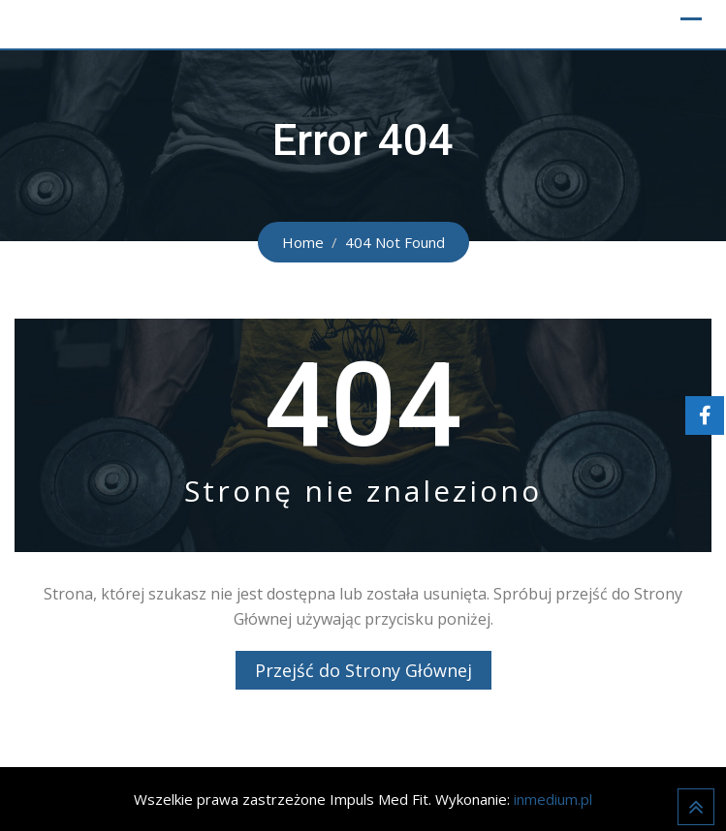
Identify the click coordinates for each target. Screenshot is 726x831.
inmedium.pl (553, 799)
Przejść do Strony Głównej (363, 670)
